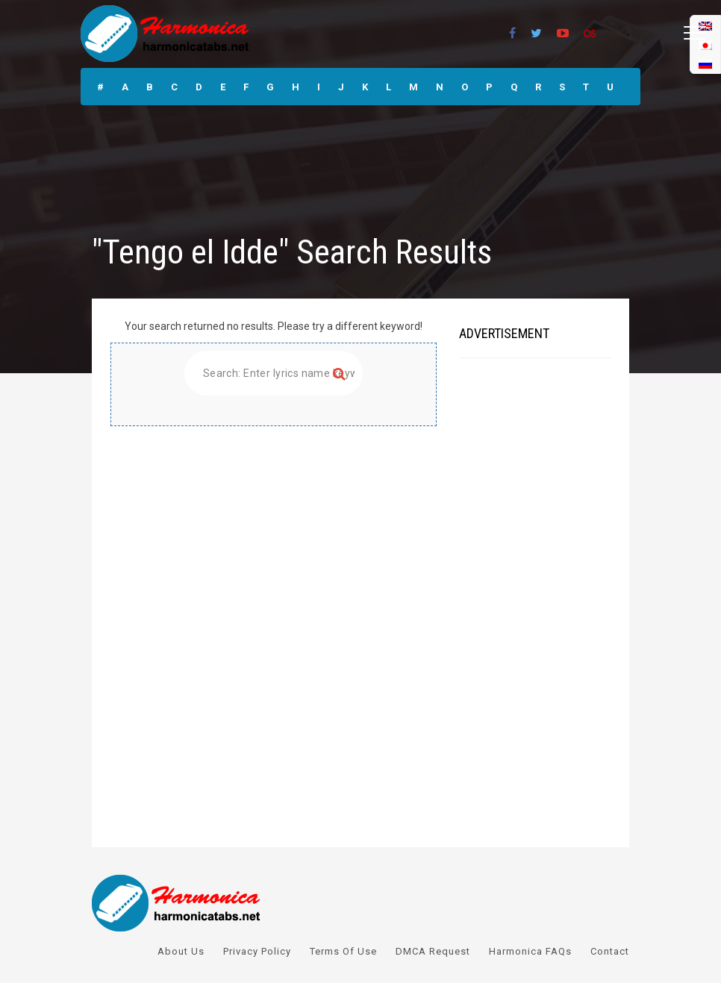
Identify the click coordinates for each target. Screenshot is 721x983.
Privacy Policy (257, 951)
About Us (181, 951)
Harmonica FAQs (530, 951)
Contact (609, 951)
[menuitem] (705, 63)
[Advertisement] (273, 530)
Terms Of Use (343, 951)
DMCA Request (433, 951)
